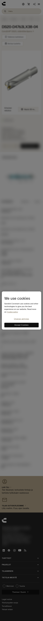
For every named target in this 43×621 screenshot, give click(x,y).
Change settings (21, 319)
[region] (21, 310)
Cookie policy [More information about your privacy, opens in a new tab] (12, 312)
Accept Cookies (21, 325)
